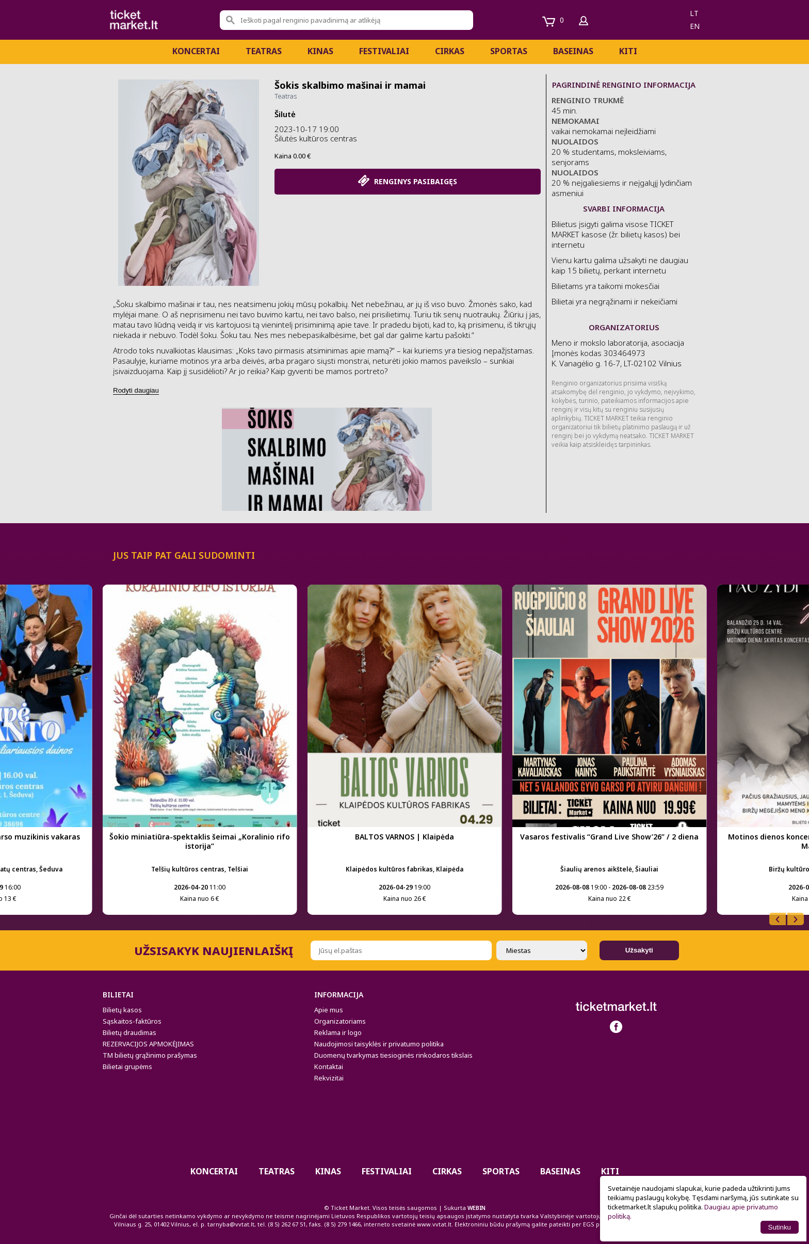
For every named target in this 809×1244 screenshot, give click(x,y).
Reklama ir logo (338, 1032)
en (695, 26)
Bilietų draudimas (129, 1032)
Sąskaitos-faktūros (132, 1021)
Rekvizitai (329, 1078)
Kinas (320, 51)
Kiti (628, 51)
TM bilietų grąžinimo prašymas (150, 1055)
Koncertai (196, 51)
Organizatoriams (340, 1021)
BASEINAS (573, 51)
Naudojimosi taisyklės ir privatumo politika (379, 1043)
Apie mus (328, 1009)
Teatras (264, 51)
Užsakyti (639, 950)
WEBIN (476, 1207)
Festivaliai (384, 51)
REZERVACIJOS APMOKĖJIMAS (148, 1043)
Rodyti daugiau (136, 390)
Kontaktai (328, 1066)
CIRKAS (449, 51)
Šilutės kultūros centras (315, 138)
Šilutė (285, 114)
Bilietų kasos (122, 1009)
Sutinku (779, 1227)
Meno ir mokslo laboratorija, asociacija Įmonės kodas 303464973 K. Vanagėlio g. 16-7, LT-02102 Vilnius (618, 352)
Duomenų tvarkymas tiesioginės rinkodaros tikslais (393, 1055)
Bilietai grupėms (127, 1066)
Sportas (508, 51)
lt (694, 13)
